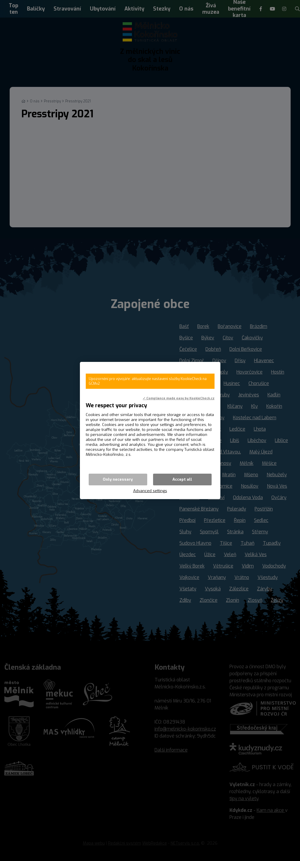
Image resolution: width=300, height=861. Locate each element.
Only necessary (118, 479)
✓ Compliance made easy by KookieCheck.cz (179, 398)
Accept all (182, 479)
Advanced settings (150, 490)
